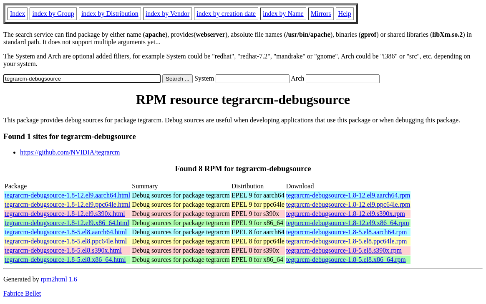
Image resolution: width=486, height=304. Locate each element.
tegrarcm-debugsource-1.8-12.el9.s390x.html (65, 213)
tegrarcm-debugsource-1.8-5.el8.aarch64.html (66, 232)
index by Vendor (167, 13)
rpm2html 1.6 (59, 279)
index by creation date (226, 13)
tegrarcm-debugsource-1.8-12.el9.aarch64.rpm (348, 195)
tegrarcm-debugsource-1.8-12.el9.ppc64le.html (67, 204)
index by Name (283, 13)
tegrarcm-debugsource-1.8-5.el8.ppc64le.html (66, 241)
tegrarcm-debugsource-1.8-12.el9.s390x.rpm (345, 213)
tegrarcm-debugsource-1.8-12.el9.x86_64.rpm (347, 222)
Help (344, 13)
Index (17, 13)
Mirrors (321, 13)
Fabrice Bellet (22, 293)
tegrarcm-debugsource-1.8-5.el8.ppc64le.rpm (346, 241)
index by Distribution (109, 13)
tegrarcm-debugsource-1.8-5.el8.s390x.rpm (344, 250)
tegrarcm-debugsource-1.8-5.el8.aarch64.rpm (346, 232)
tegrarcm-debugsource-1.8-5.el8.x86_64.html (65, 259)
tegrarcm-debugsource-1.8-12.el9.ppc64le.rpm (348, 204)
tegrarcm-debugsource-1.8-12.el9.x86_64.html (67, 222)
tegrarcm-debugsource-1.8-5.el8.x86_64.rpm (346, 259)
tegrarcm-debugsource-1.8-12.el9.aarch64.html (67, 195)
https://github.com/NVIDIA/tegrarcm (70, 152)
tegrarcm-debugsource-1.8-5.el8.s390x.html (63, 250)
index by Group (53, 13)
